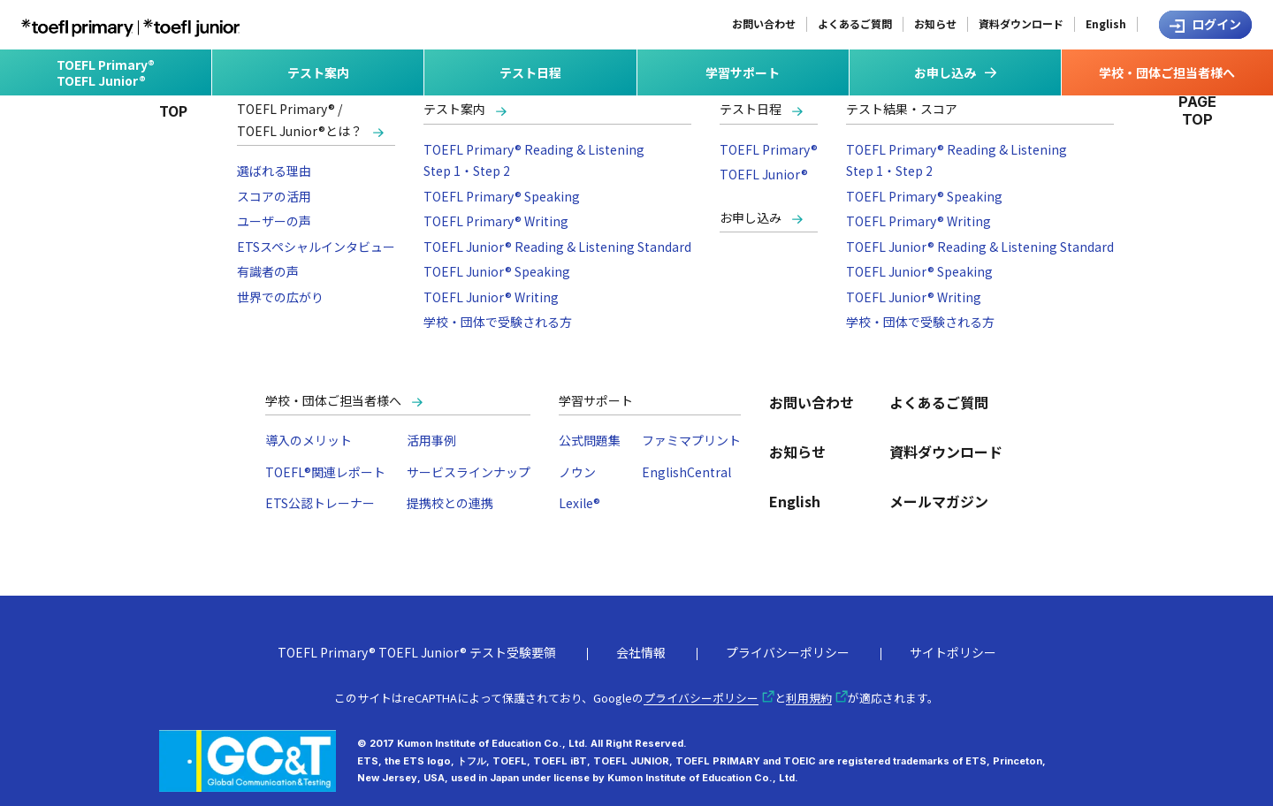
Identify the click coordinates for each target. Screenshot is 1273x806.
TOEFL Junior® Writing (491, 297)
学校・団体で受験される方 (497, 322)
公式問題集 (590, 440)
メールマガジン (938, 501)
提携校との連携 (450, 503)
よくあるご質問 (855, 23)
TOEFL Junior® (764, 174)
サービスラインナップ (468, 472)
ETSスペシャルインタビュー (316, 246)
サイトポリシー (953, 652)
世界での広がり (280, 297)
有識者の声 (268, 271)
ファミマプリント (691, 440)
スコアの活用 (274, 196)
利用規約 (809, 697)
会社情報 (641, 652)
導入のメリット (308, 440)
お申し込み (750, 217)
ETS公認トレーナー (320, 503)
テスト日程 (750, 109)
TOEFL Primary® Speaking (501, 196)
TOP (173, 110)
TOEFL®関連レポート (325, 472)
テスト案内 (454, 109)
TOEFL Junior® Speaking (496, 271)
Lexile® (579, 503)
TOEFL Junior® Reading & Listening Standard (557, 246)
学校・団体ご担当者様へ (333, 400)
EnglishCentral (686, 472)
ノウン (577, 472)
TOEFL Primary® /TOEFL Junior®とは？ (299, 120)
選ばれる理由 (274, 170)
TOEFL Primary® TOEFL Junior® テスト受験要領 (417, 652)
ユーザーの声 (274, 221)
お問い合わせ (764, 23)
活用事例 (431, 440)
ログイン (1216, 24)
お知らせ (935, 23)
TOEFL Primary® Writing (495, 221)
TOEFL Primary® (769, 149)
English (1106, 23)
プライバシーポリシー (788, 652)
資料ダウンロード (1021, 23)
